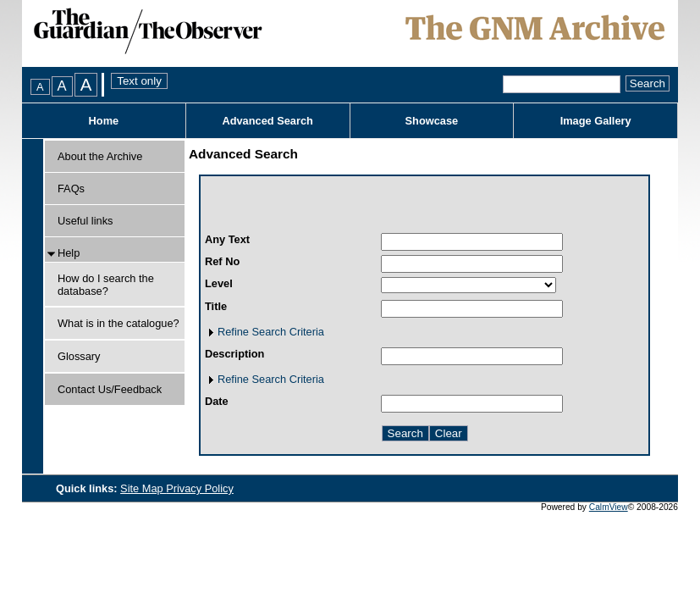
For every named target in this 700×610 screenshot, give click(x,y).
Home (104, 120)
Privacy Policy (200, 488)
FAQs (71, 188)
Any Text (227, 239)
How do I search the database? (106, 284)
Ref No (222, 261)
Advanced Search (267, 120)
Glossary (79, 356)
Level (219, 283)
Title (216, 306)
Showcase (432, 120)
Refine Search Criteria (271, 331)
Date (217, 401)
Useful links (85, 220)
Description (234, 353)
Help (69, 253)
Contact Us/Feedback (110, 389)
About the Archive (100, 156)
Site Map (143, 488)
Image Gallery (595, 120)
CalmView (608, 507)
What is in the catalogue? (118, 323)
